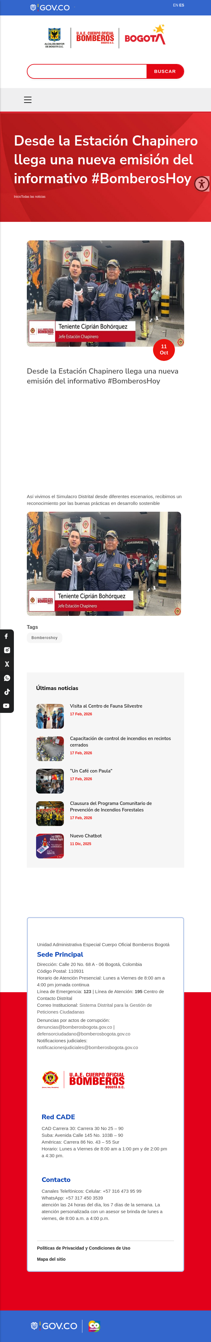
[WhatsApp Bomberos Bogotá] (7, 678)
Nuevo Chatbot (86, 836)
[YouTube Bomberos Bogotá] (7, 706)
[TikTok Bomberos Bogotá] (7, 692)
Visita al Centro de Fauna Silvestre (106, 706)
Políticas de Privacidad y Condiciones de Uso (83, 1248)
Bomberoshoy (44, 638)
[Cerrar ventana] (201, 184)
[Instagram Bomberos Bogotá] (7, 650)
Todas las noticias (33, 196)
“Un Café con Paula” (91, 771)
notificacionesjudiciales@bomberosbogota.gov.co (87, 1047)
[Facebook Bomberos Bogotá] (7, 636)
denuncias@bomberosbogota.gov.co (74, 1027)
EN (175, 5)
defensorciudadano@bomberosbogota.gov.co (83, 1033)
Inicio (17, 196)
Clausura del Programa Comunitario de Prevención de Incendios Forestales (111, 806)
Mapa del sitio (51, 1259)
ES (181, 5)
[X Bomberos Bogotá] (7, 664)
